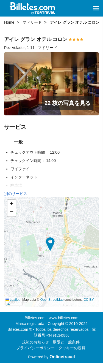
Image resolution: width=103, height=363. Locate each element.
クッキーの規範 (72, 348)
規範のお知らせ (35, 342)
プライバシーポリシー (35, 348)
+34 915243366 (57, 335)
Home (9, 22)
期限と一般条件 (66, 342)
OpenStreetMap (52, 300)
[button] (96, 8)
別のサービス (15, 193)
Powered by (51, 357)
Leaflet (12, 300)
